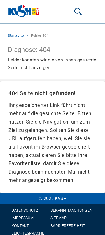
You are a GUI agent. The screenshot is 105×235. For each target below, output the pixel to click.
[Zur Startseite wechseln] (24, 11)
